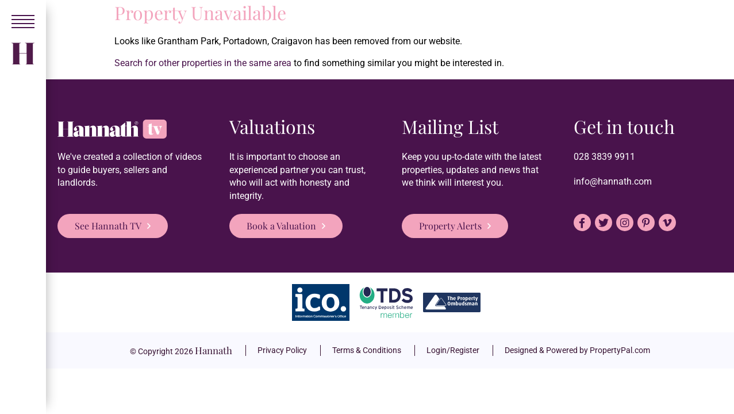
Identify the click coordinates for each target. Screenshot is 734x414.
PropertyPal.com (620, 350)
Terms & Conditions (366, 350)
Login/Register (452, 350)
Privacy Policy (282, 350)
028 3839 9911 (604, 156)
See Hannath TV (108, 226)
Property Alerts (450, 226)
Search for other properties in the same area (202, 62)
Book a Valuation (281, 226)
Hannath (213, 350)
